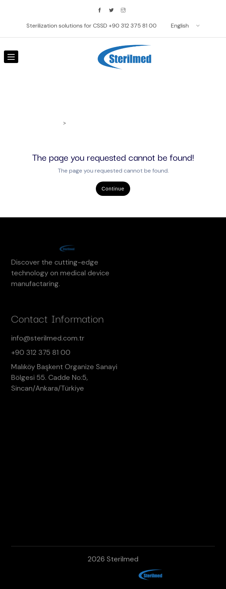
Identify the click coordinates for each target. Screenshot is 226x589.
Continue (113, 189)
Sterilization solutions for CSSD (91, 25)
